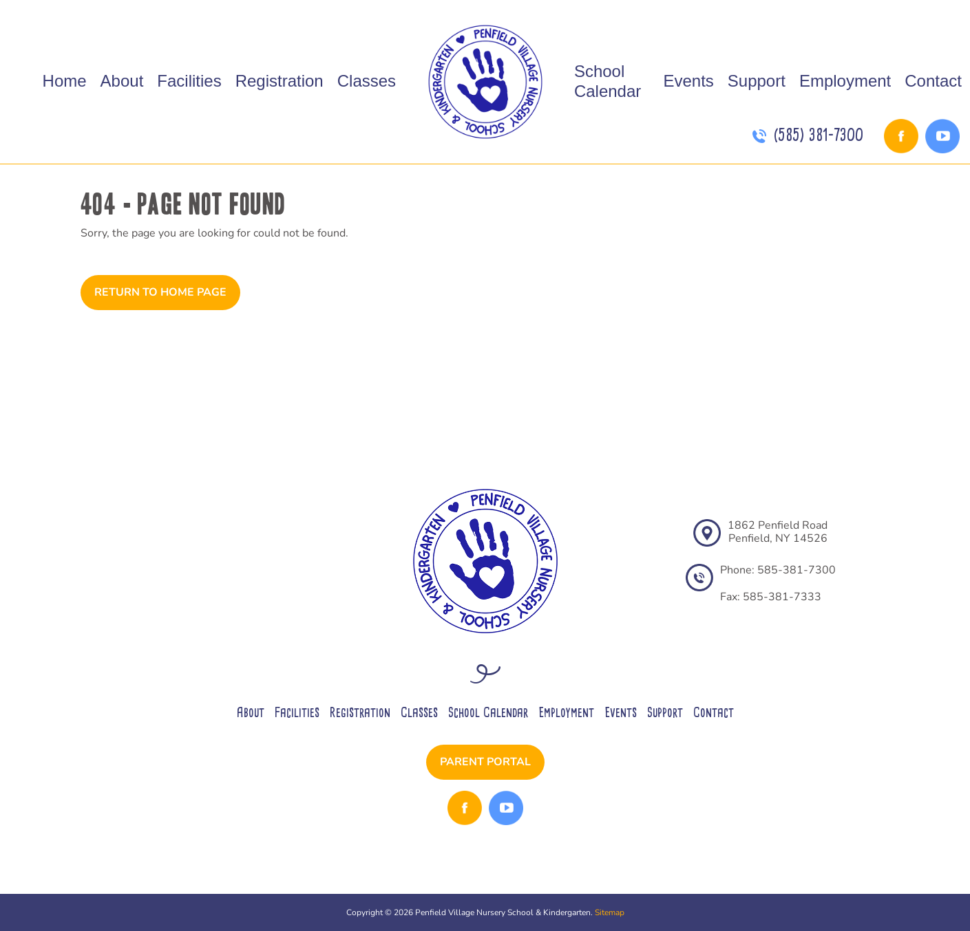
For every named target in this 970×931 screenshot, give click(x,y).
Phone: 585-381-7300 (778, 570)
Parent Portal (485, 761)
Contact (933, 81)
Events (688, 81)
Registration (279, 81)
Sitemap (609, 912)
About (122, 81)
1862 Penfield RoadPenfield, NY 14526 (777, 532)
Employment (845, 81)
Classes (366, 81)
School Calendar (607, 81)
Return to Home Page (160, 292)
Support (757, 81)
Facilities (189, 81)
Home (65, 81)
